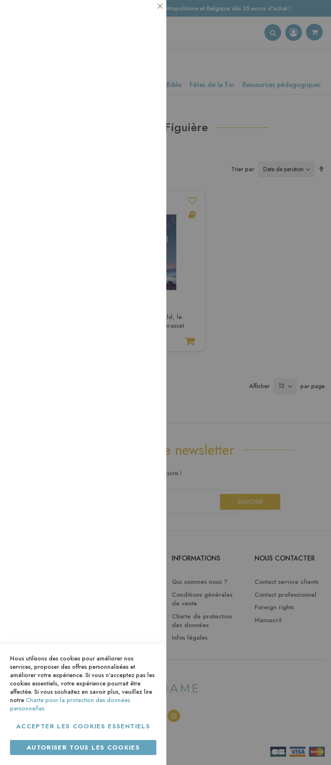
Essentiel (143, 16)
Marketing (143, 201)
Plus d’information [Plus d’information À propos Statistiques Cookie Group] (131, 165)
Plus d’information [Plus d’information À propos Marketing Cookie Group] (131, 253)
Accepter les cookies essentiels (83, 726)
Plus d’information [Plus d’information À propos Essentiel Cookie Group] (131, 77)
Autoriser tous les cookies (83, 747)
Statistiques (143, 113)
